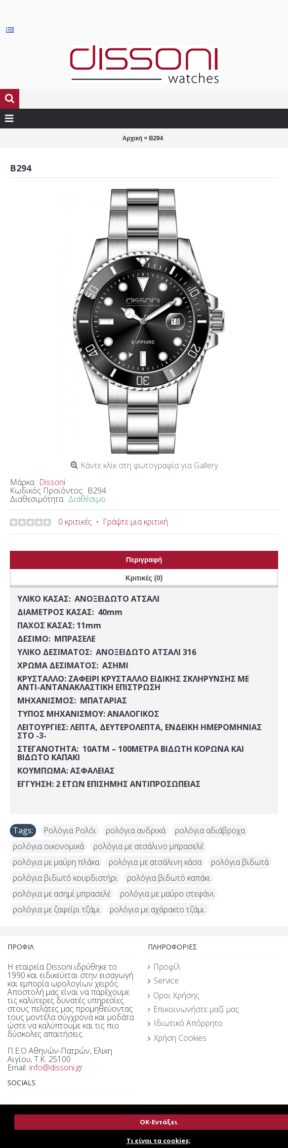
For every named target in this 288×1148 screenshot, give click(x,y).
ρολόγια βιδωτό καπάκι (168, 877)
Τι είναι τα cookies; (158, 1140)
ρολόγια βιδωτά (240, 862)
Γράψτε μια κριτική (135, 521)
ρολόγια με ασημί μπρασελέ (62, 893)
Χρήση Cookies (177, 1038)
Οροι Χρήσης (174, 995)
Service (163, 981)
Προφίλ (164, 966)
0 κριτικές (75, 521)
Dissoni (52, 482)
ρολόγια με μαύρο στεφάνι (167, 893)
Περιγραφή (144, 560)
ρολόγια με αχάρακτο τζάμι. (158, 909)
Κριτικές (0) (144, 578)
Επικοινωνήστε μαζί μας (193, 1009)
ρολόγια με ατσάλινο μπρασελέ (148, 846)
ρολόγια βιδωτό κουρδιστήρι (65, 877)
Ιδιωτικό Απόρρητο (185, 1023)
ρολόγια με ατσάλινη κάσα (155, 862)
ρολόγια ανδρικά (135, 830)
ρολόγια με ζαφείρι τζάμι (56, 909)
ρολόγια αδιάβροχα (210, 830)
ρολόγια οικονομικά (48, 846)
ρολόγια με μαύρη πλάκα (56, 862)
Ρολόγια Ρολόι (69, 830)
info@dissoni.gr (56, 1067)
